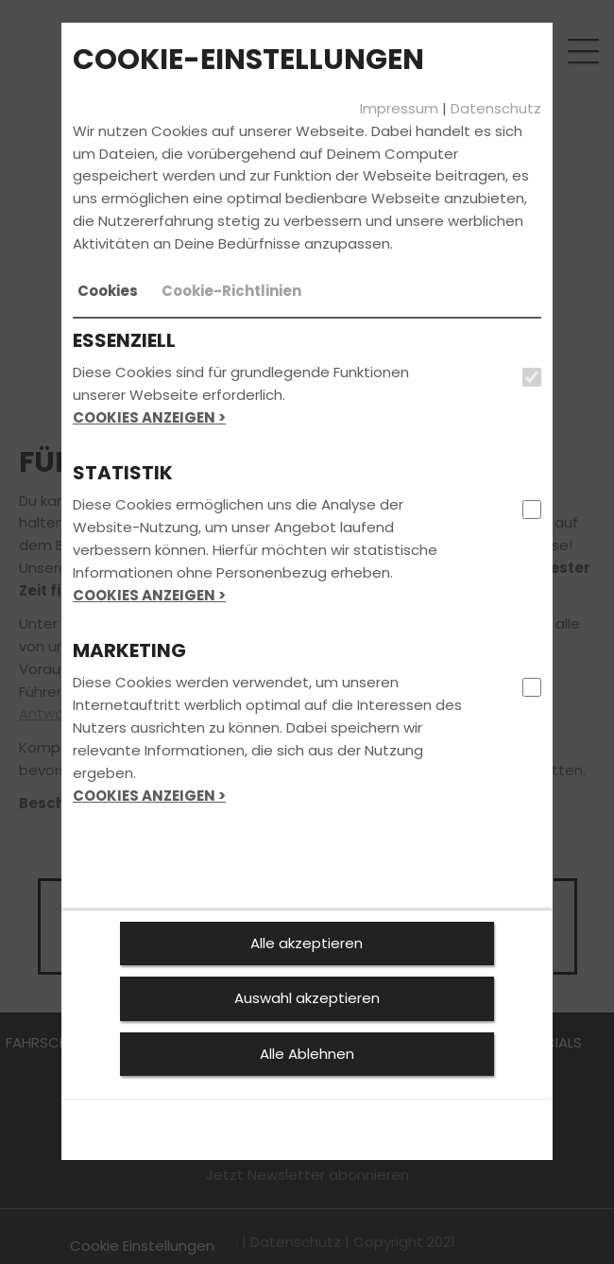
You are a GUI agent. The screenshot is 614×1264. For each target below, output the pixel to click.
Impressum (399, 108)
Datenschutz (496, 108)
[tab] (108, 291)
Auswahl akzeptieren (307, 998)
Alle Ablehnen (307, 1054)
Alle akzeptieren (306, 943)
